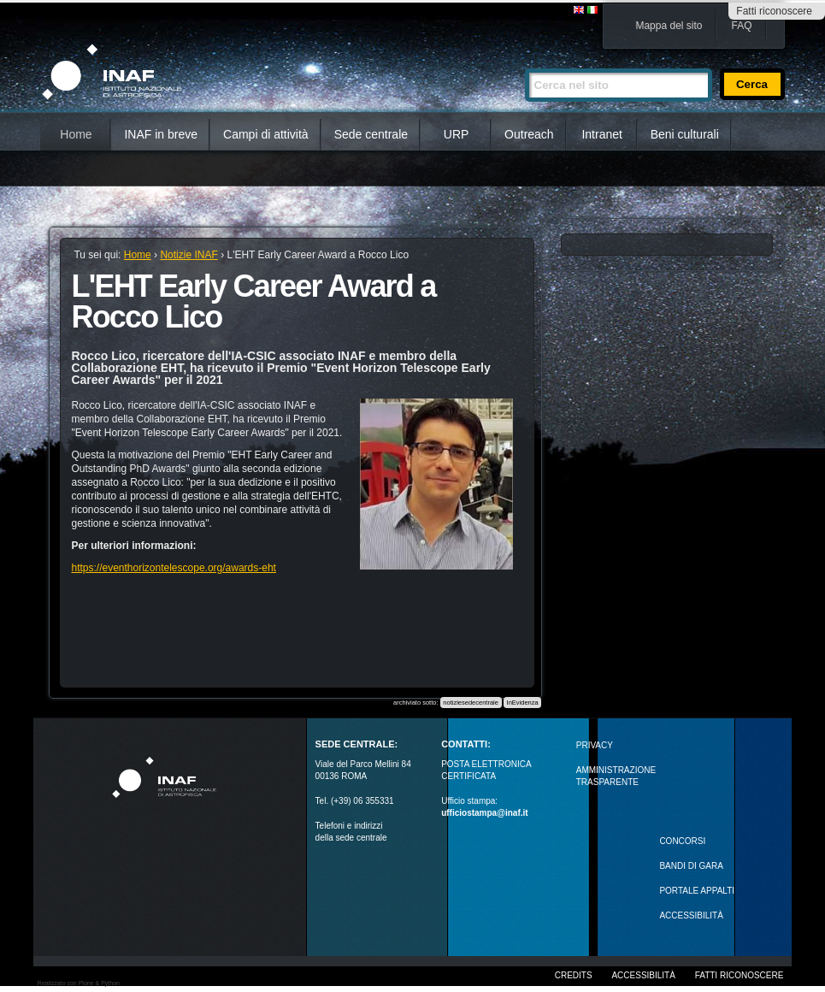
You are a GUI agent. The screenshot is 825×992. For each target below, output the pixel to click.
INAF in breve (160, 134)
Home (75, 134)
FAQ (741, 26)
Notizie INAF (188, 255)
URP (456, 134)
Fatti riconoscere (774, 11)
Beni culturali (685, 134)
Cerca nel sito (524, 61)
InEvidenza (523, 702)
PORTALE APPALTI (696, 890)
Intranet (601, 134)
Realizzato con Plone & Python (79, 983)
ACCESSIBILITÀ (690, 915)
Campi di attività (266, 134)
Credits (573, 975)
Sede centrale (371, 134)
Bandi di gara (690, 866)
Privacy (594, 745)
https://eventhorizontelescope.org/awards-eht (173, 568)
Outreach (529, 134)
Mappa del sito (668, 26)
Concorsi (682, 841)
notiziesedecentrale (470, 702)
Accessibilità (643, 975)
